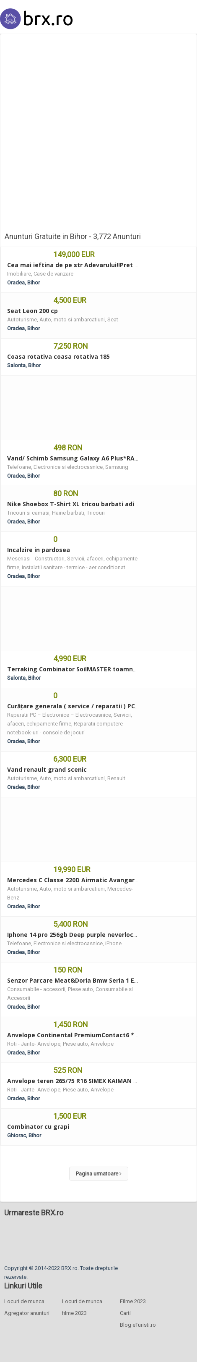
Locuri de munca (24, 1301)
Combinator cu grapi (38, 1127)
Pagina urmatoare (99, 1173)
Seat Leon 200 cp (32, 311)
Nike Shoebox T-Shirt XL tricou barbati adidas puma (85, 504)
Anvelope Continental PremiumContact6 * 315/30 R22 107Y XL (99, 1035)
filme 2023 (74, 1313)
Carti (125, 1313)
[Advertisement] (96, 135)
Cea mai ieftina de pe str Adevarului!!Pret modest (82, 265)
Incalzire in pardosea (38, 550)
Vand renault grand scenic (47, 769)
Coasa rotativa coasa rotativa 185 (58, 356)
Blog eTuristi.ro (138, 1325)
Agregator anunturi (26, 1313)
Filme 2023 (133, 1301)
